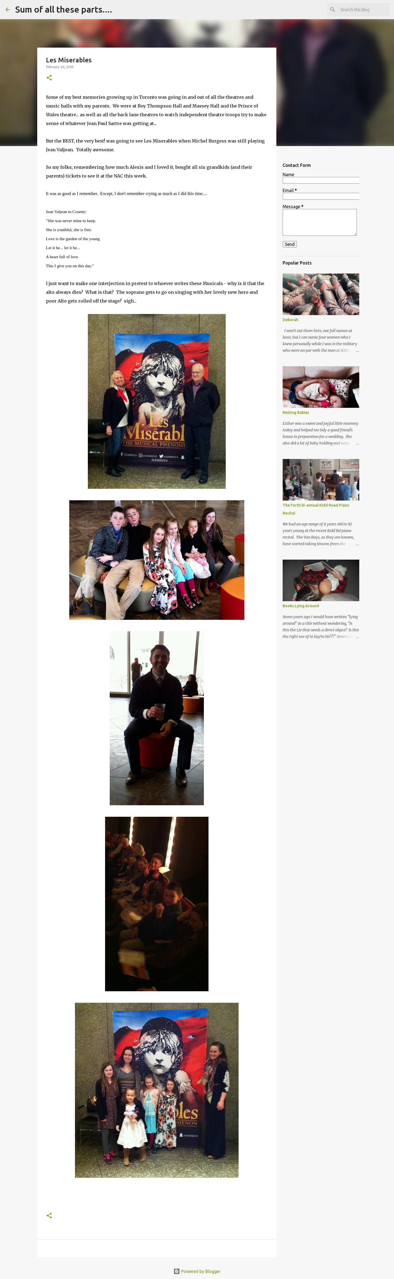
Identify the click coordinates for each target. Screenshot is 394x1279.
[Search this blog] (361, 9)
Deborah (290, 320)
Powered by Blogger (197, 1271)
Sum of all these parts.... (63, 9)
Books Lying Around (301, 606)
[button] (49, 78)
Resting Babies (296, 412)
